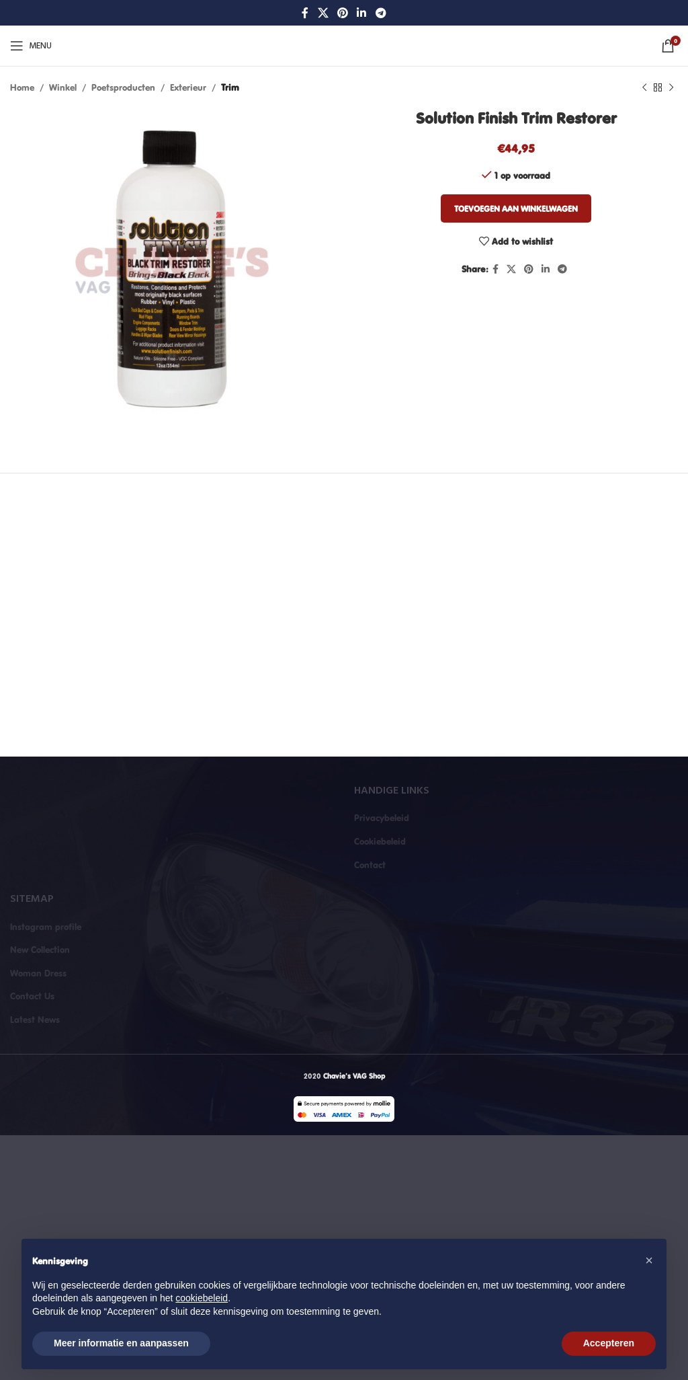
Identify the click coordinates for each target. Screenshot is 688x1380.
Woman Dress (38, 973)
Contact (370, 865)
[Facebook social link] (305, 13)
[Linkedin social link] (362, 13)
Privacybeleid (381, 818)
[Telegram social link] (380, 13)
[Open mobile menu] (30, 45)
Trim (230, 87)
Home (22, 87)
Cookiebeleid (380, 841)
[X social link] (323, 13)
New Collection (40, 950)
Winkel (63, 87)
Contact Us (32, 996)
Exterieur (188, 87)
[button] (649, 1260)
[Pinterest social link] (342, 13)
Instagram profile (45, 927)
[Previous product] (644, 87)
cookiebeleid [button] (201, 1298)
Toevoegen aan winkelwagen (516, 208)
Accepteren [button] (608, 1343)
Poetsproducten (123, 87)
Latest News (35, 1019)
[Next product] (671, 87)
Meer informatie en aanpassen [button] (121, 1343)
